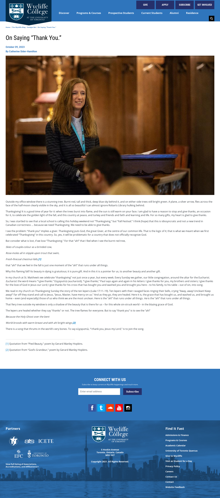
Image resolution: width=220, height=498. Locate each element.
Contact (169, 482)
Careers (169, 471)
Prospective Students (121, 13)
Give (145, 4)
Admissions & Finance (177, 435)
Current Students (151, 13)
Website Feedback (175, 487)
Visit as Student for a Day (178, 461)
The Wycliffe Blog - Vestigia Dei (24, 27)
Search (211, 18)
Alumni (174, 13)
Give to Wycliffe (173, 456)
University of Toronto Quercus (181, 451)
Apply (165, 4)
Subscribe (184, 4)
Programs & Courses (89, 13)
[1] (7, 343)
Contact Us (171, 477)
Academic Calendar (175, 445)
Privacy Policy (172, 466)
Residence (192, 13)
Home (8, 27)
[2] (7, 350)
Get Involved (204, 4)
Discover (64, 13)
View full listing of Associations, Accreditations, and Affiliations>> (22, 465)
